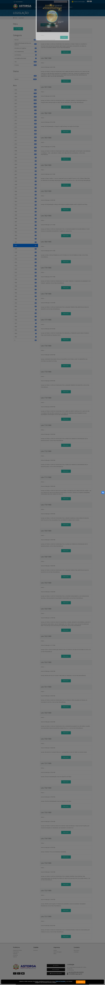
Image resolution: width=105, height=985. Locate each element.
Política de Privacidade (60, 981)
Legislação (15, 953)
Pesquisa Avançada (48, 24)
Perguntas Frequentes (56, 973)
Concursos (35, 950)
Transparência (64, 6)
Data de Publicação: (45, 39)
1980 (18, 28)
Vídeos (55, 953)
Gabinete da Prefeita (17, 950)
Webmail (15, 956)
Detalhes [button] (66, 52)
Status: (42, 35)
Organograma (16, 952)
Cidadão (51, 6)
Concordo (80, 981)
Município (40, 6)
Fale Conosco (76, 950)
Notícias (55, 950)
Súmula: (42, 44)
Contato (70, 6)
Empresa (57, 6)
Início (36, 6)
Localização (76, 952)
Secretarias (15, 955)
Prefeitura (46, 6)
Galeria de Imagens (58, 952)
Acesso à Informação (78, 1)
